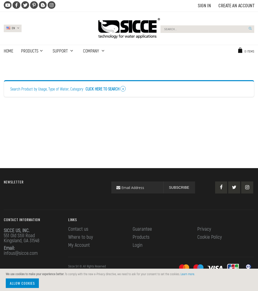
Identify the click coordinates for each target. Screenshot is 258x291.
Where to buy (80, 237)
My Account (79, 245)
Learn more (187, 274)
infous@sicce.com (21, 253)
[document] (130, 280)
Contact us (78, 229)
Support (61, 51)
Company (91, 51)
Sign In (204, 5)
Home (7, 63)
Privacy (204, 229)
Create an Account (236, 5)
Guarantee (142, 229)
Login (137, 245)
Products (141, 237)
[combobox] (207, 29)
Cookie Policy (209, 237)
